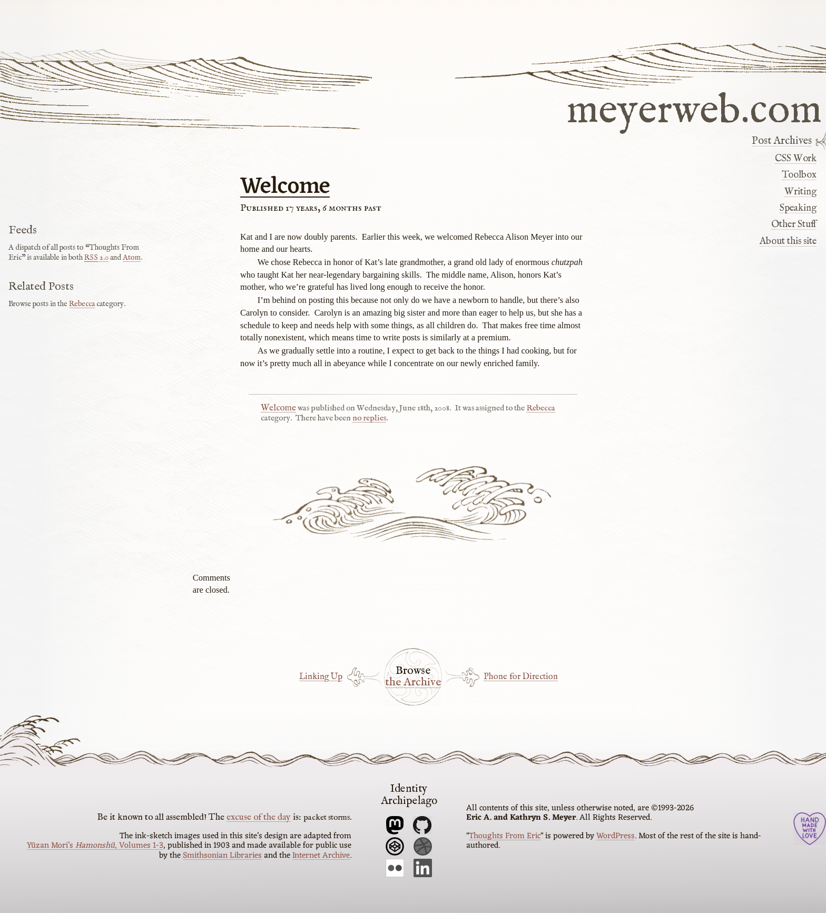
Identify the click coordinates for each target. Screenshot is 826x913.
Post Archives (782, 141)
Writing (800, 192)
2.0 (96, 257)
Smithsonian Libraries (222, 855)
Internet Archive (321, 855)
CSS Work (796, 158)
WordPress (615, 836)
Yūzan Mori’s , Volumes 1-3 (95, 845)
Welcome (285, 187)
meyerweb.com (694, 108)
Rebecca (540, 408)
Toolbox (799, 175)
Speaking (798, 208)
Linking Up (320, 676)
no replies (369, 418)
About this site (788, 241)
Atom (132, 257)
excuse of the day (259, 817)
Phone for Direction (521, 676)
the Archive (413, 683)
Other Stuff (794, 224)
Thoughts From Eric (504, 836)
